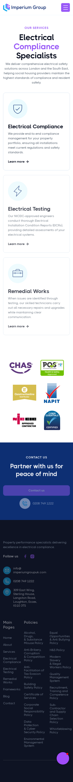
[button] (65, 7)
